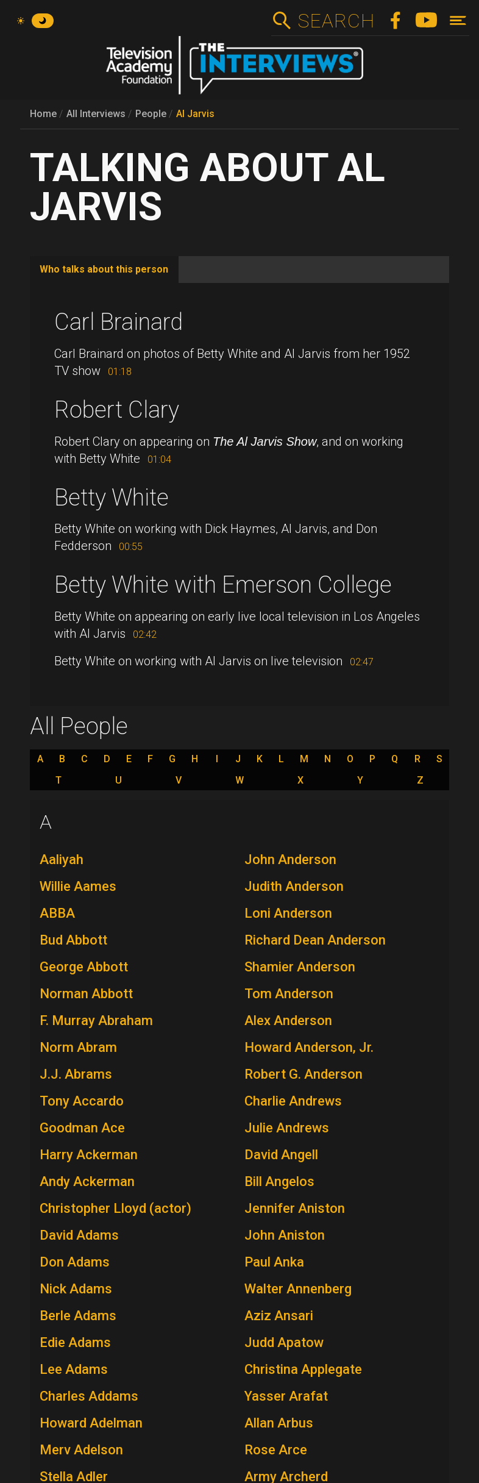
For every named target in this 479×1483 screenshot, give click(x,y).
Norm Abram (78, 1047)
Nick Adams (76, 1288)
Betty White (111, 497)
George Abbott (84, 966)
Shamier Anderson (299, 966)
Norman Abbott (86, 993)
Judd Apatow (284, 1342)
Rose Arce (275, 1449)
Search (336, 20)
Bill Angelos (279, 1181)
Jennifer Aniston (294, 1208)
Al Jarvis (195, 114)
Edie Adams (75, 1342)
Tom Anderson (288, 993)
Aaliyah (61, 859)
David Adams (79, 1235)
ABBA (57, 913)
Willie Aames (78, 886)
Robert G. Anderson (303, 1074)
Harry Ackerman (89, 1154)
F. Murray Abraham (96, 1020)
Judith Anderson (294, 886)
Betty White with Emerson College (223, 584)
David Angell (281, 1154)
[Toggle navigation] (458, 20)
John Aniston (284, 1235)
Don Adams (75, 1262)
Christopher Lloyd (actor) (115, 1208)
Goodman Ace (82, 1127)
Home (43, 114)
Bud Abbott (73, 940)
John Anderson (290, 859)
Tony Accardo (82, 1101)
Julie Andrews (286, 1127)
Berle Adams (78, 1315)
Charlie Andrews (293, 1101)
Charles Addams (89, 1396)
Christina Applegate (303, 1369)
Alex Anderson (288, 1020)
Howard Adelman (91, 1423)
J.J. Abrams (76, 1074)
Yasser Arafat (286, 1396)
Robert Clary (116, 409)
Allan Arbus (278, 1423)
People (150, 114)
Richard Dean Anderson (315, 940)
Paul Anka (274, 1262)
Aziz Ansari (278, 1315)
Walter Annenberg (298, 1288)
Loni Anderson (288, 913)
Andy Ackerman (87, 1181)
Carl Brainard (118, 322)
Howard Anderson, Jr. (309, 1047)
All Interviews (96, 114)
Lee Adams (74, 1369)
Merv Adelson (81, 1449)
